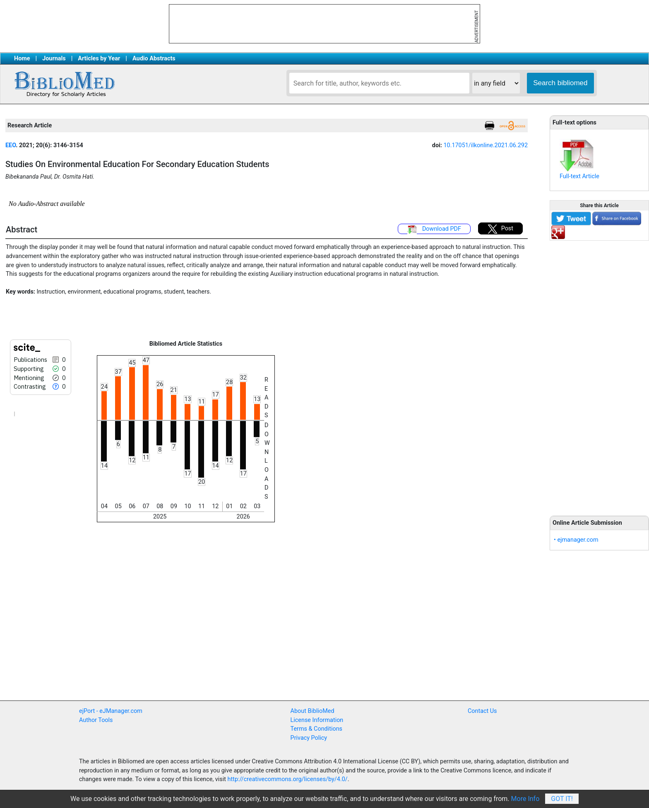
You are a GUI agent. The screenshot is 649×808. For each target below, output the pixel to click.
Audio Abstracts (153, 58)
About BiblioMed (312, 711)
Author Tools (96, 720)
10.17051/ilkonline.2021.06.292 (485, 145)
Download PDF (434, 229)
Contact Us (482, 711)
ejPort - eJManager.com (110, 711)
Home (22, 58)
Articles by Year (99, 58)
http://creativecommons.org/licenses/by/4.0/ (288, 779)
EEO (10, 145)
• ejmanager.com (576, 539)
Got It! (562, 799)
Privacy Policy (309, 737)
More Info (525, 799)
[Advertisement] (599, 373)
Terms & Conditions (316, 728)
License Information (317, 720)
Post (500, 229)
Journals (53, 58)
